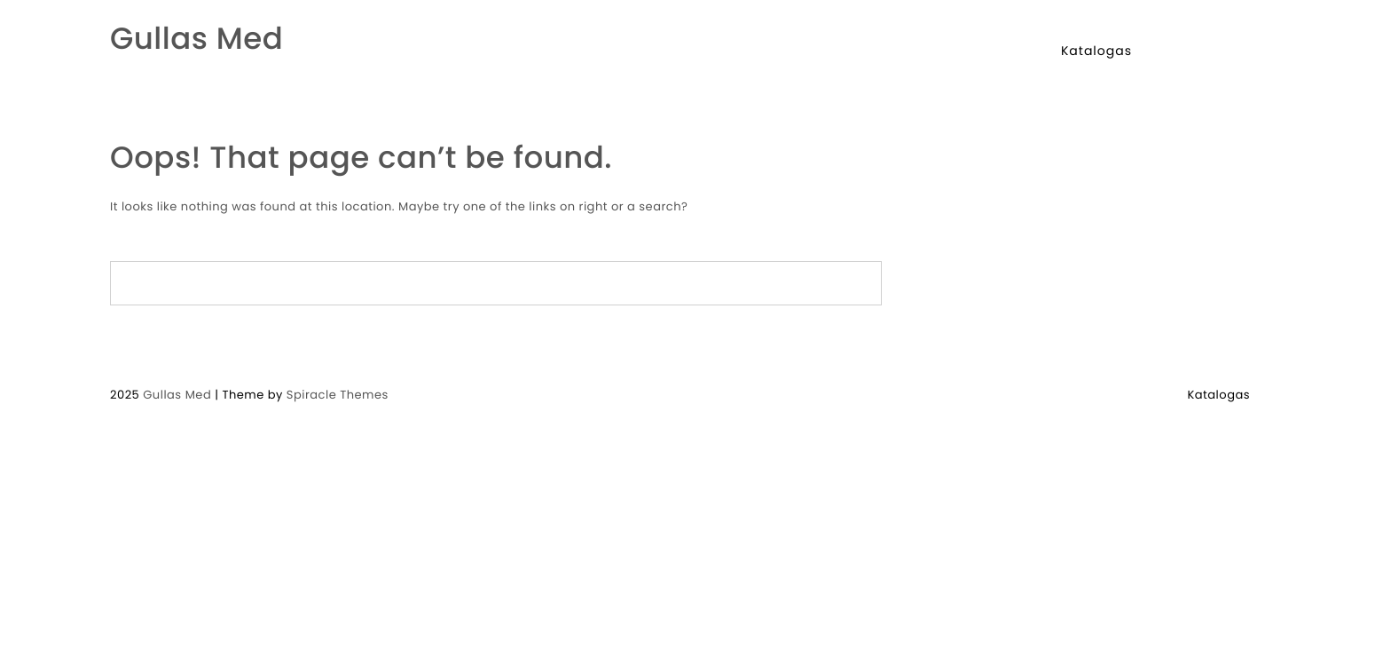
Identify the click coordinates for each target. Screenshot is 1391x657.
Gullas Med (196, 38)
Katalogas (1096, 50)
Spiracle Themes (338, 394)
